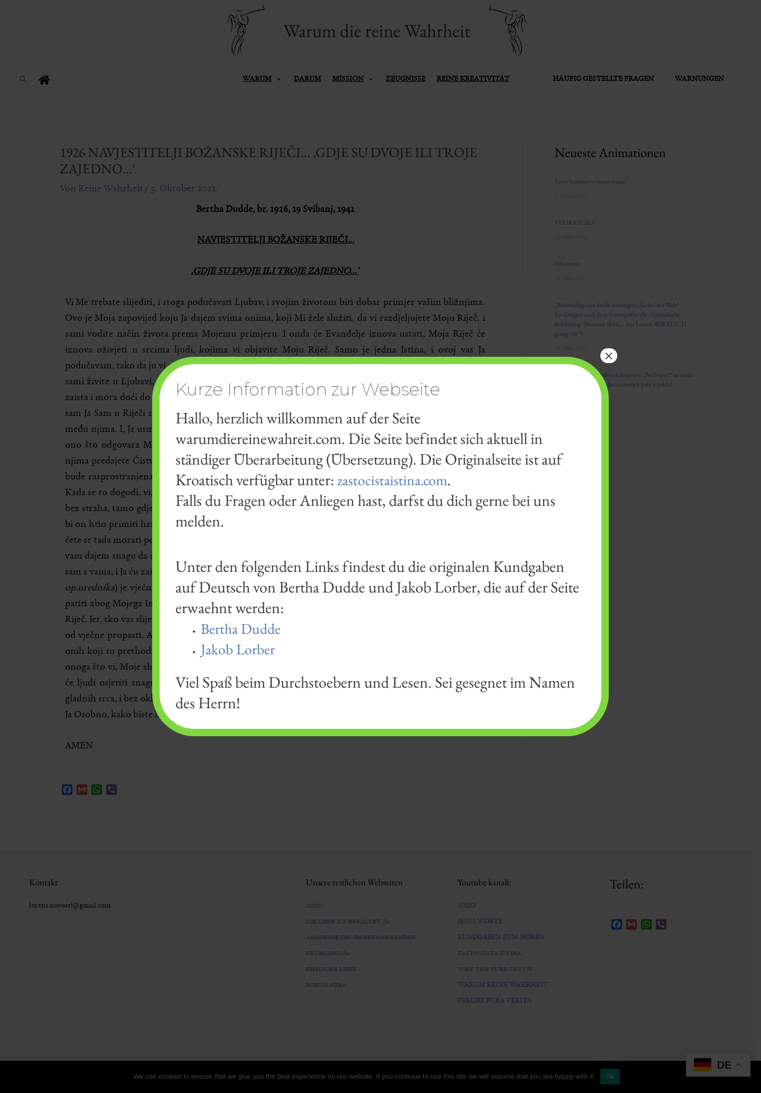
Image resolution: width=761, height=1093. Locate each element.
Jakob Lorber (241, 648)
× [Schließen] (609, 355)
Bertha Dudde (244, 628)
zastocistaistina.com (396, 479)
